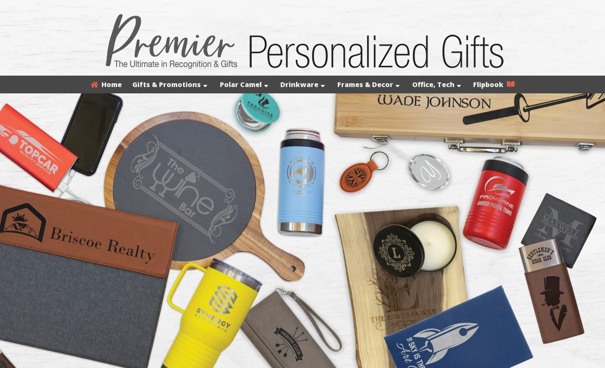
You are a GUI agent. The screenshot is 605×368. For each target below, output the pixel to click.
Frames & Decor (368, 84)
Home (106, 84)
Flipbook (494, 84)
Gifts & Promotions (169, 84)
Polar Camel (244, 84)
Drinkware (302, 84)
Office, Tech (436, 84)
